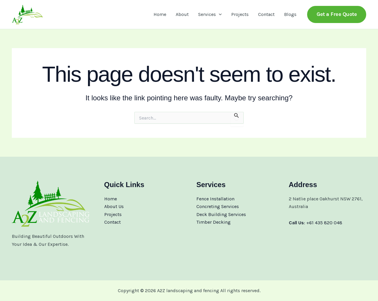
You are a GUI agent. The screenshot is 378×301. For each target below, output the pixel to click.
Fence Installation (215, 199)
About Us (114, 206)
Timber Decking (213, 222)
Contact (266, 14)
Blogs (290, 14)
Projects (240, 14)
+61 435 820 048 (324, 222)
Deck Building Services (221, 214)
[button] (219, 14)
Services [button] (210, 14)
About (182, 14)
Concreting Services (217, 206)
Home (160, 14)
